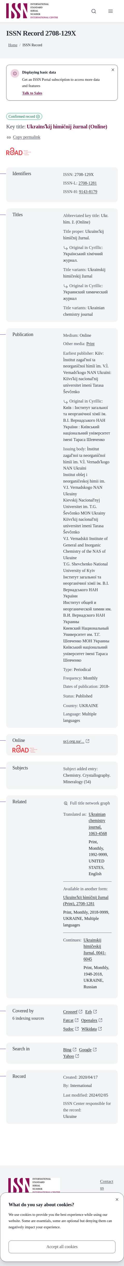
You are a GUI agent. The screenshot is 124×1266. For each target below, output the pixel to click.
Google (85, 1049)
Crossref (70, 1011)
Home (12, 45)
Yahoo (68, 1056)
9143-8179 (88, 191)
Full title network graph (87, 803)
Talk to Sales (32, 93)
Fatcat (68, 1020)
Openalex (89, 1020)
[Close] (117, 1199)
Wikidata (89, 1028)
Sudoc (68, 1028)
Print (90, 343)
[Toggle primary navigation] (110, 11)
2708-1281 (87, 183)
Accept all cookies (61, 1246)
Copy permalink (23, 137)
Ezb (88, 1011)
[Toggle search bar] (93, 11)
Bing (67, 1049)
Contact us (106, 1184)
